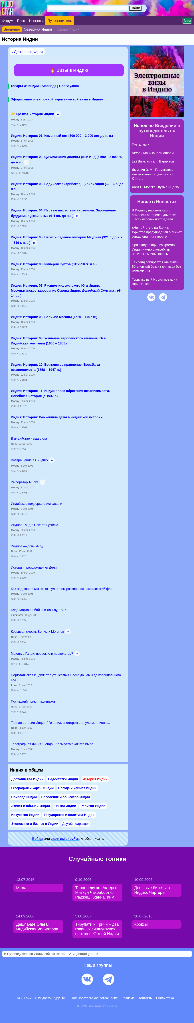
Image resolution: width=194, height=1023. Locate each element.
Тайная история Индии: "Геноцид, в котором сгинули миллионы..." (61, 723)
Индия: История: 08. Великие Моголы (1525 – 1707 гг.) (54, 317)
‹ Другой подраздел (27, 51)
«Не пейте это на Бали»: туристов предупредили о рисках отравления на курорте (157, 232)
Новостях (166, 201)
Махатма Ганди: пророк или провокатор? (42, 653)
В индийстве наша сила (29, 438)
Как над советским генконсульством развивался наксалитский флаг (62, 589)
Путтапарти (140, 144)
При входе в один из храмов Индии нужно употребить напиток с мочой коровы (153, 249)
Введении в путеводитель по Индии (159, 130)
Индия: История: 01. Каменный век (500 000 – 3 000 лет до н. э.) (62, 136)
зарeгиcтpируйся (65, 838)
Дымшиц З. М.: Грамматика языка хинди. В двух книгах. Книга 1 (153, 174)
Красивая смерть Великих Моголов (37, 631)
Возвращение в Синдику (29, 460)
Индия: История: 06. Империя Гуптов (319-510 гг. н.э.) (54, 264)
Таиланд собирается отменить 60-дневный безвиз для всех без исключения (156, 266)
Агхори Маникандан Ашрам (153, 153)
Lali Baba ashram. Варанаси (153, 161)
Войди (37, 838)
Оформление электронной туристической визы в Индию (57, 99)
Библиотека (165, 998)
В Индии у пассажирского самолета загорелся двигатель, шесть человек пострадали (155, 215)
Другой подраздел (76, 824)
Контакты (145, 998)
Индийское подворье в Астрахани (36, 503)
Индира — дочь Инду (27, 546)
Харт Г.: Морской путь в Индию (155, 187)
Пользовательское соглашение (94, 998)
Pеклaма (128, 998)
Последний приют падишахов (33, 701)
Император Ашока (25, 482)
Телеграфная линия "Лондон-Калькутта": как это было (52, 744)
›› (58, 114)
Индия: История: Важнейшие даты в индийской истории (56, 417)
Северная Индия (38, 29)
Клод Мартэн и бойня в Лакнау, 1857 (38, 610)
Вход (187, 21)
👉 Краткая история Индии (32, 114)
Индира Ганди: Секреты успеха (34, 525)
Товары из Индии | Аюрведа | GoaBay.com (45, 86)
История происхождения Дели (34, 567)
